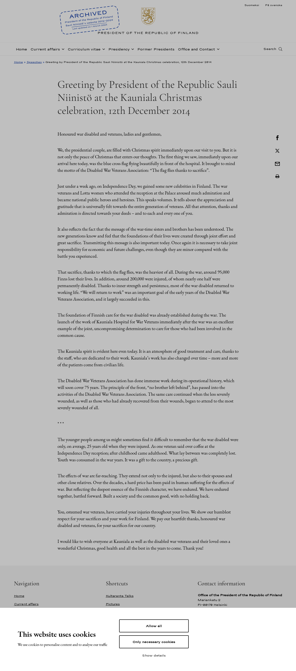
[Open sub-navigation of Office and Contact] (217, 49)
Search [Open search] (269, 49)
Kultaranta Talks (120, 596)
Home (21, 49)
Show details (154, 655)
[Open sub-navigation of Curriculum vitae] (103, 49)
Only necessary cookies (153, 642)
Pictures (113, 604)
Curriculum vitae (84, 49)
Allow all (154, 626)
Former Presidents (155, 49)
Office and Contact (196, 49)
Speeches (34, 62)
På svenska (273, 5)
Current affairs (45, 49)
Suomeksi (251, 5)
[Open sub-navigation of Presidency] (132, 49)
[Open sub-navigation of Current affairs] (62, 49)
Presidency (119, 49)
